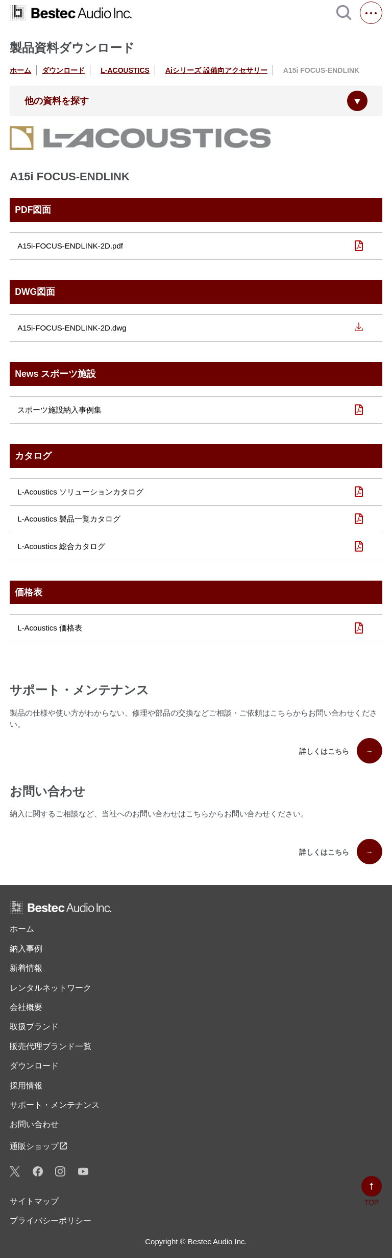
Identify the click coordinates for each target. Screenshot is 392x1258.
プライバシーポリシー (50, 1220)
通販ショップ (39, 1146)
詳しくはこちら (340, 750)
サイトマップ (34, 1201)
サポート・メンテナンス (55, 1105)
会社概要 (26, 1007)
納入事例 (26, 948)
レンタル (50, 988)
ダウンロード (63, 70)
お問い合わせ (34, 1124)
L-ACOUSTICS (125, 70)
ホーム (20, 70)
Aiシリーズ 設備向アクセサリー (216, 70)
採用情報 (26, 1085)
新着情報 (26, 968)
